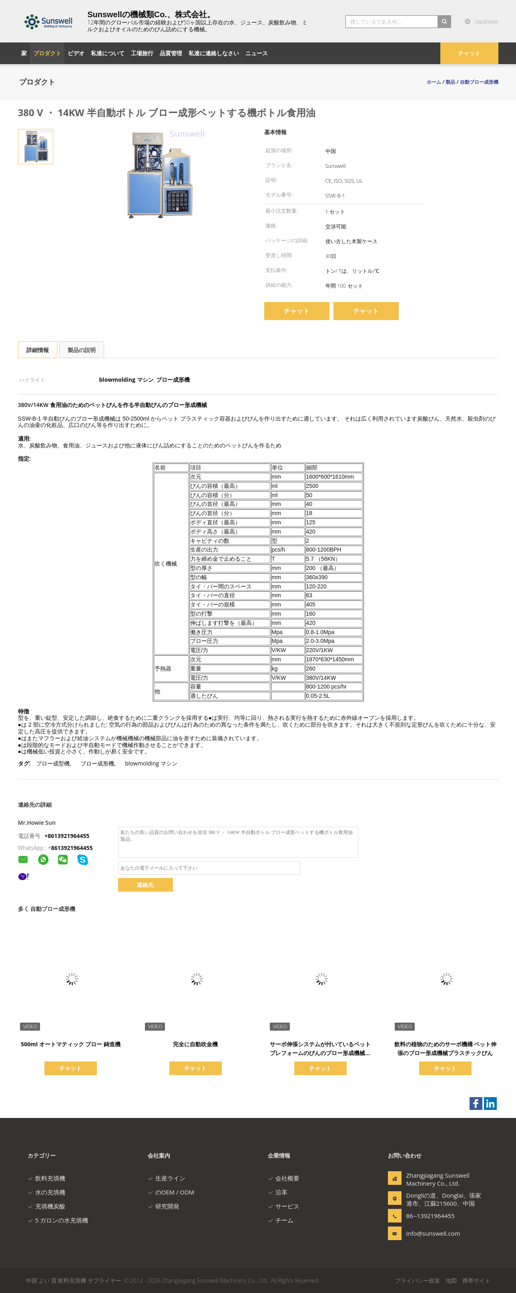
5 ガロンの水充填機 (58, 1220)
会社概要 (283, 1178)
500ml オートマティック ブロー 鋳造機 (70, 1044)
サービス (283, 1206)
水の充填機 (46, 1192)
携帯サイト (476, 1280)
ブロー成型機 (53, 763)
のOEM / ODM (171, 1192)
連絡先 (145, 884)
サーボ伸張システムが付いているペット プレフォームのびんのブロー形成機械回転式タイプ (320, 1052)
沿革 (277, 1192)
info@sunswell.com (431, 1233)
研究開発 (163, 1206)
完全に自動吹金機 (195, 1044)
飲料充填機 (46, 1178)
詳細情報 (37, 350)
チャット (469, 53)
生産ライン (166, 1178)
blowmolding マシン (151, 763)
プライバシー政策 (417, 1280)
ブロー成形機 (97, 763)
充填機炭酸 (46, 1206)
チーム (280, 1220)
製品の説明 (82, 350)
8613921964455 (72, 848)
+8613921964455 (66, 836)
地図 (451, 1280)
